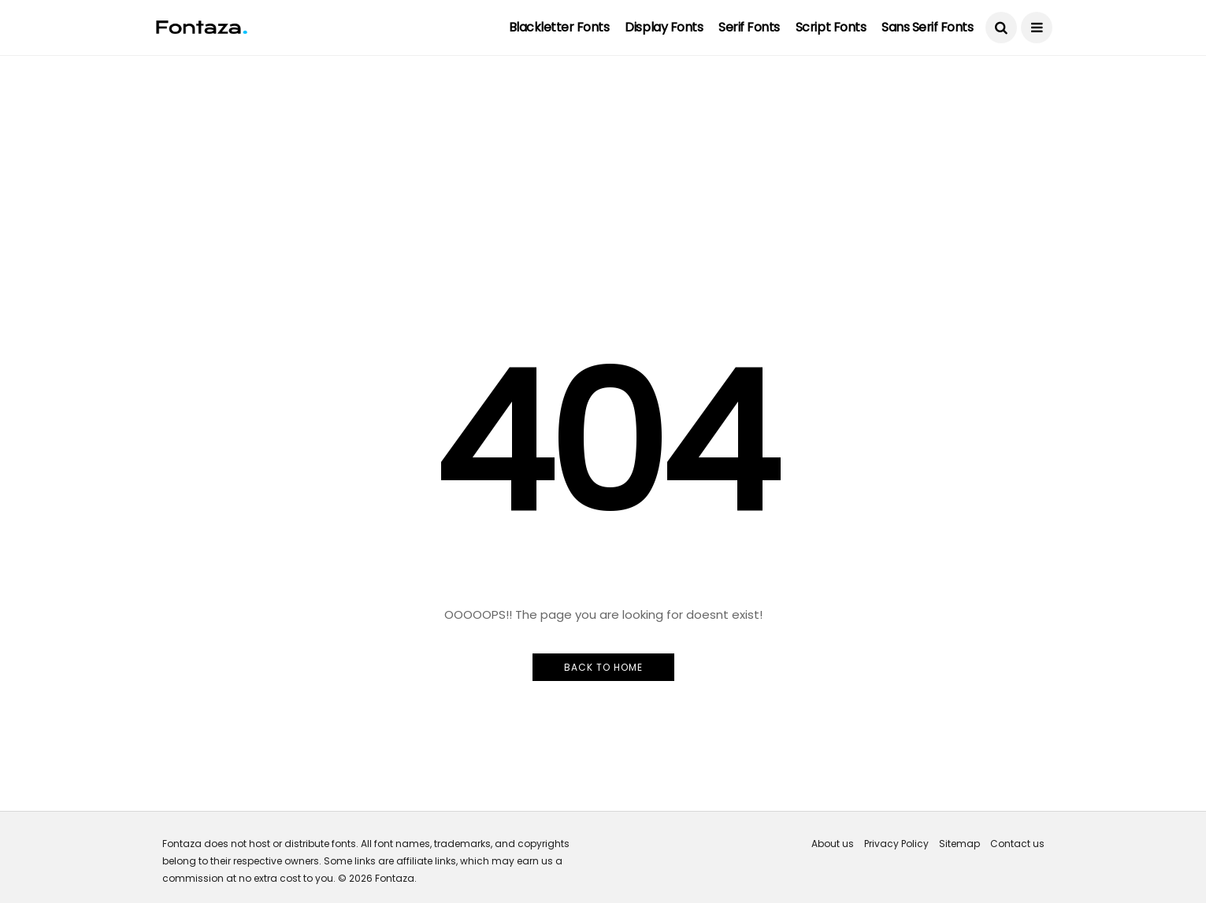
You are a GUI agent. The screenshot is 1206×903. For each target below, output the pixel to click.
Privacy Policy (896, 843)
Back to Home (603, 667)
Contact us (1017, 843)
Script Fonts (831, 27)
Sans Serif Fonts (927, 27)
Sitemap (959, 843)
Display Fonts (664, 27)
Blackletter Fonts (559, 27)
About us (832, 843)
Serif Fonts (749, 27)
